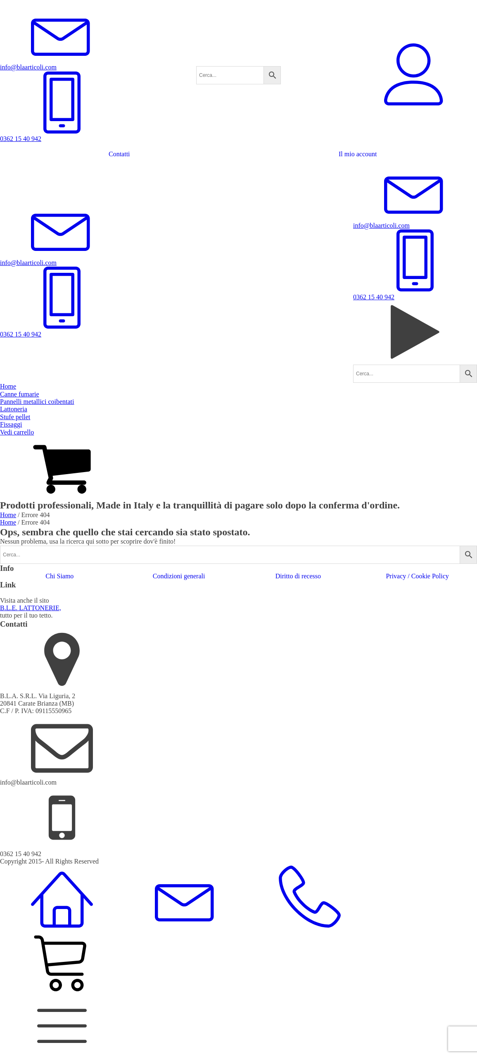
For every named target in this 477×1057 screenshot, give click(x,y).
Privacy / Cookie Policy (417, 576)
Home (8, 514)
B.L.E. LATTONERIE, (30, 607)
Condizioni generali (179, 576)
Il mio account (358, 153)
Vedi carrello (17, 432)
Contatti (119, 153)
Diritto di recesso (298, 576)
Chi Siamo (59, 576)
